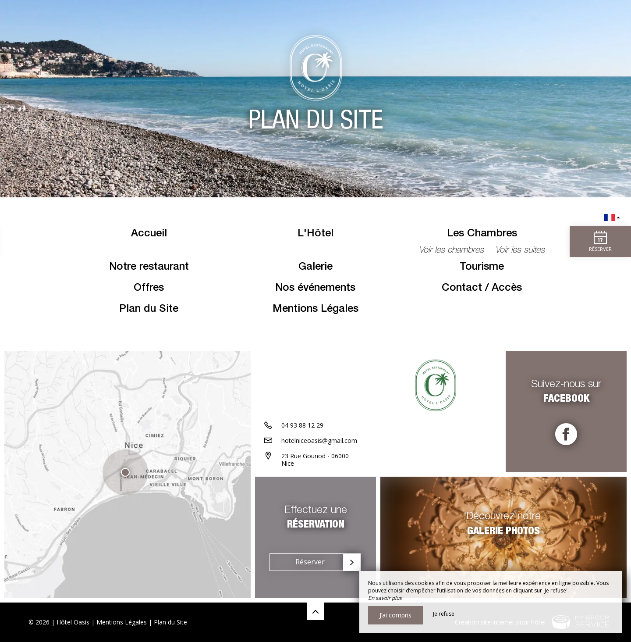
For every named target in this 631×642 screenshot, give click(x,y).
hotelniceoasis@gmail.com (319, 440)
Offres (149, 288)
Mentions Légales (315, 309)
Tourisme (482, 267)
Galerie (315, 267)
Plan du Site (148, 309)
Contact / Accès (482, 288)
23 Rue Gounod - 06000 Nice (315, 459)
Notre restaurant (149, 267)
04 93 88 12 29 (302, 425)
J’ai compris (395, 615)
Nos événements (315, 288)
